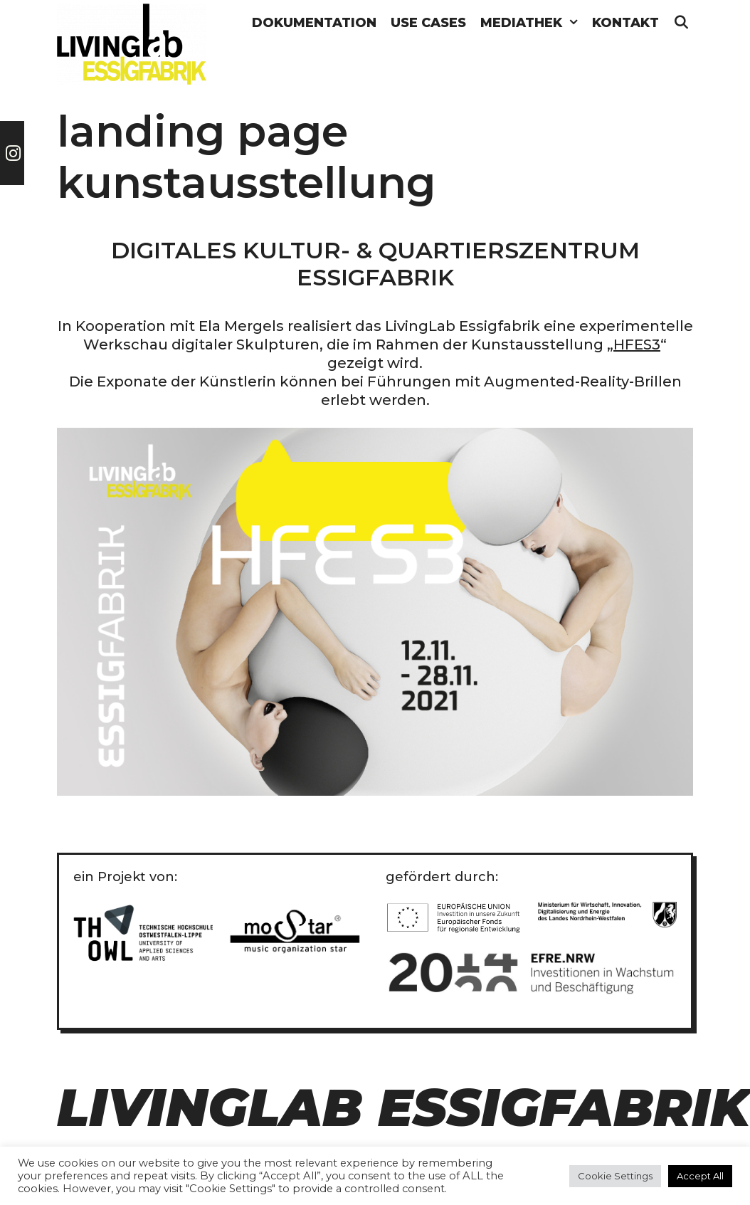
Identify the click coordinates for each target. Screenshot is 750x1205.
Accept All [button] (700, 1176)
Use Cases (428, 23)
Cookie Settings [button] (615, 1176)
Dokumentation (314, 23)
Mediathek (532, 23)
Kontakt (625, 23)
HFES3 (636, 344)
